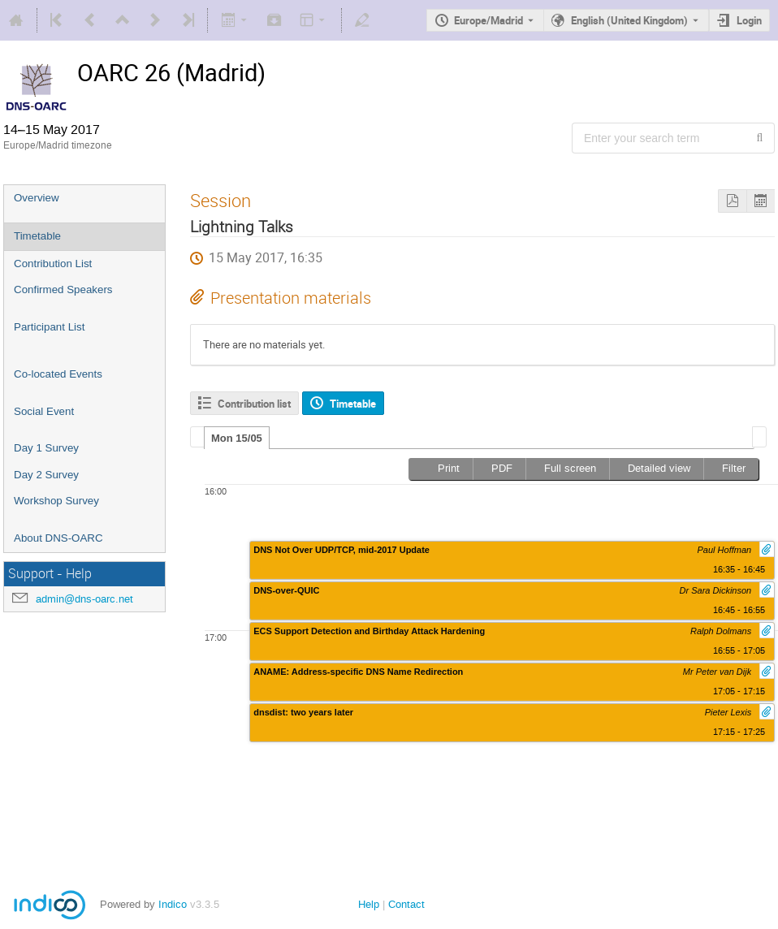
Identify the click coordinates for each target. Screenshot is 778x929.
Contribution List (53, 263)
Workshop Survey (56, 501)
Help (368, 904)
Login (749, 20)
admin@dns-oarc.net (84, 599)
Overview (36, 198)
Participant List (49, 327)
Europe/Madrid (488, 20)
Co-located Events (58, 374)
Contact (406, 904)
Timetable (37, 236)
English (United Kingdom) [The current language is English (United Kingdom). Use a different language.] (629, 20)
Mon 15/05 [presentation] (236, 438)
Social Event (44, 411)
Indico (172, 904)
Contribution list (254, 403)
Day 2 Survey (46, 475)
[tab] (237, 437)
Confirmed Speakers (63, 289)
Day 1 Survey (46, 448)
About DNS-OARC (58, 538)
